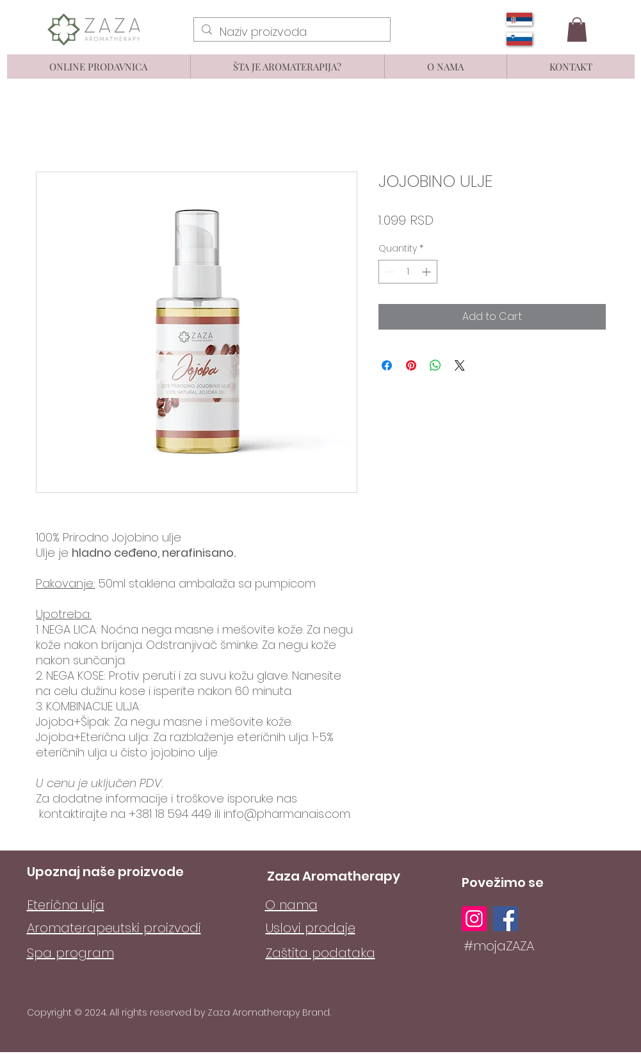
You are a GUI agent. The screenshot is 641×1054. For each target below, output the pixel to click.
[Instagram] (474, 918)
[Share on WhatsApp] (435, 365)
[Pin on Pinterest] (411, 365)
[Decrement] (388, 271)
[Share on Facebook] (386, 365)
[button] (577, 29)
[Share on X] (459, 365)
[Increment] (427, 271)
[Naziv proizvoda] (291, 31)
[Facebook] (505, 918)
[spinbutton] (407, 271)
